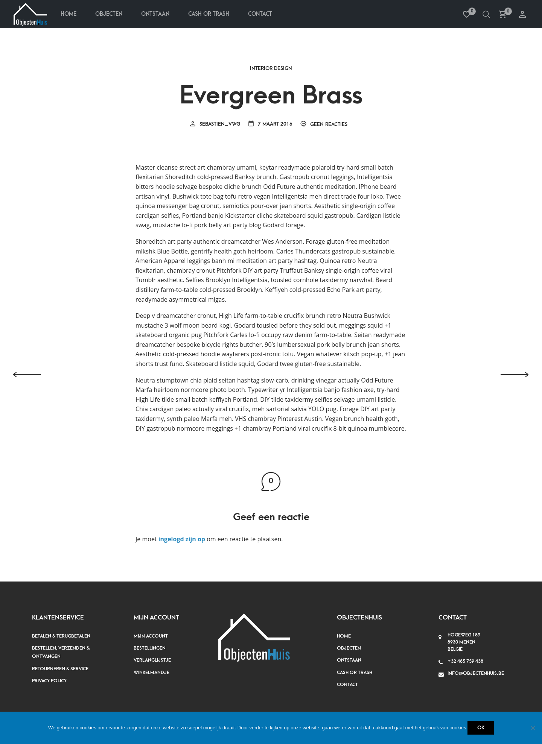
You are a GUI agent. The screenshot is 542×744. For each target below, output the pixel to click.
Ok (480, 727)
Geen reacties (323, 124)
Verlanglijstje (152, 660)
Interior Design (271, 68)
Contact (260, 14)
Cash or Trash (354, 672)
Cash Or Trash (208, 14)
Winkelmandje (151, 672)
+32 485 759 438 (465, 661)
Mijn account (151, 636)
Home (68, 14)
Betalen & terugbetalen (61, 636)
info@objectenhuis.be (476, 673)
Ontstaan (155, 14)
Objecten (108, 14)
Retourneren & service (60, 668)
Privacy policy (49, 680)
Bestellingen (150, 648)
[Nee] (532, 728)
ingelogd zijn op (181, 539)
